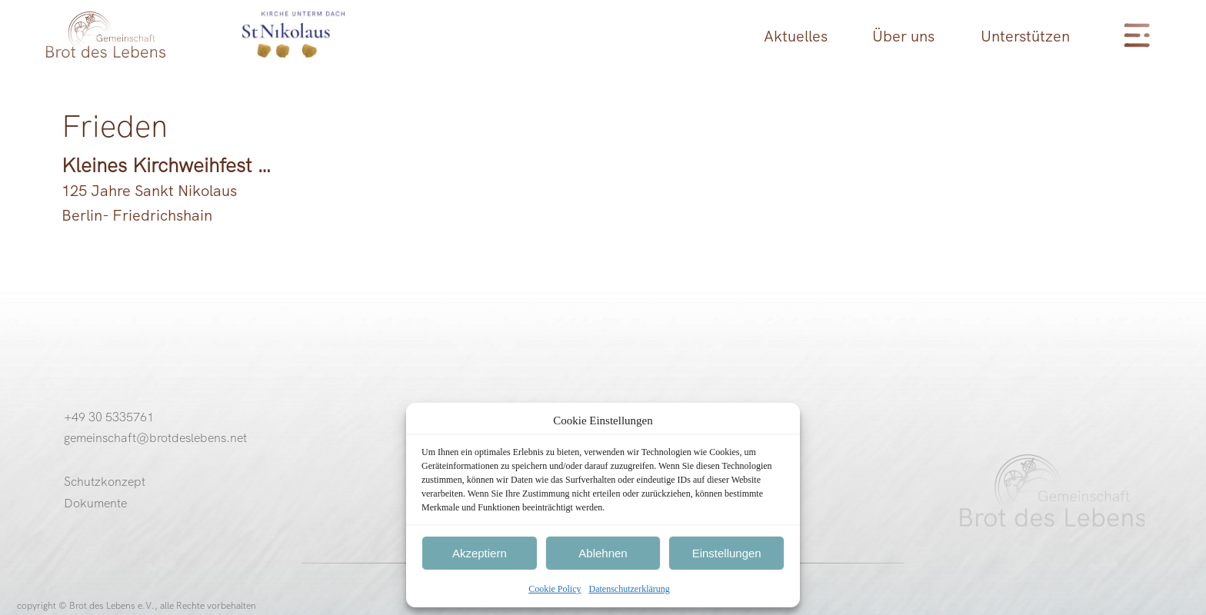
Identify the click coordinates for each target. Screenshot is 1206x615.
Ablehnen (602, 553)
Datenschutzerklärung (629, 588)
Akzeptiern (479, 553)
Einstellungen (726, 553)
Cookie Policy (554, 588)
